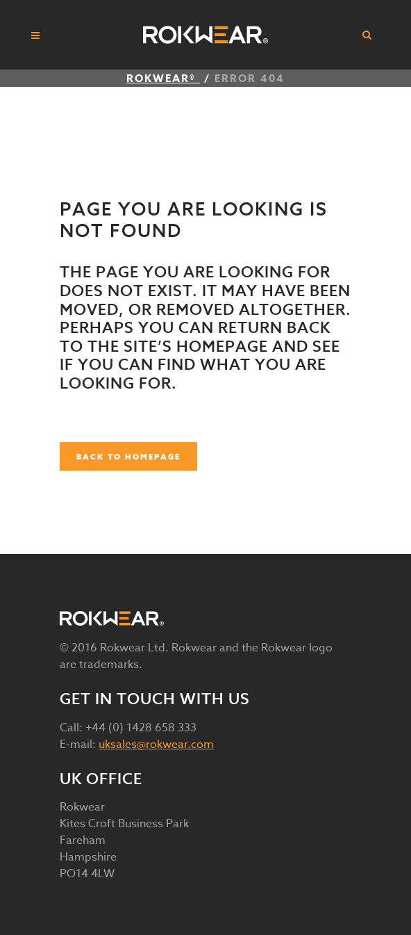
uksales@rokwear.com (156, 744)
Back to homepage (128, 456)
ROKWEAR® (163, 78)
